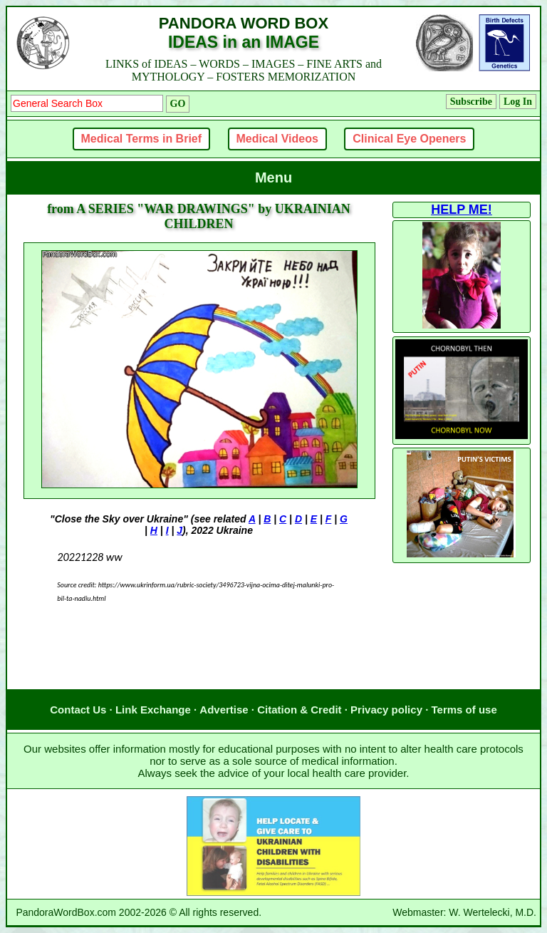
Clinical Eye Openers (409, 139)
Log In (518, 101)
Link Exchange (153, 709)
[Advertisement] (198, 660)
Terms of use (464, 709)
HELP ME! (461, 209)
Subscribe (471, 101)
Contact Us (78, 709)
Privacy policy (386, 709)
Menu (273, 177)
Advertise (223, 709)
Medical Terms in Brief (141, 139)
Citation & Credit (299, 709)
